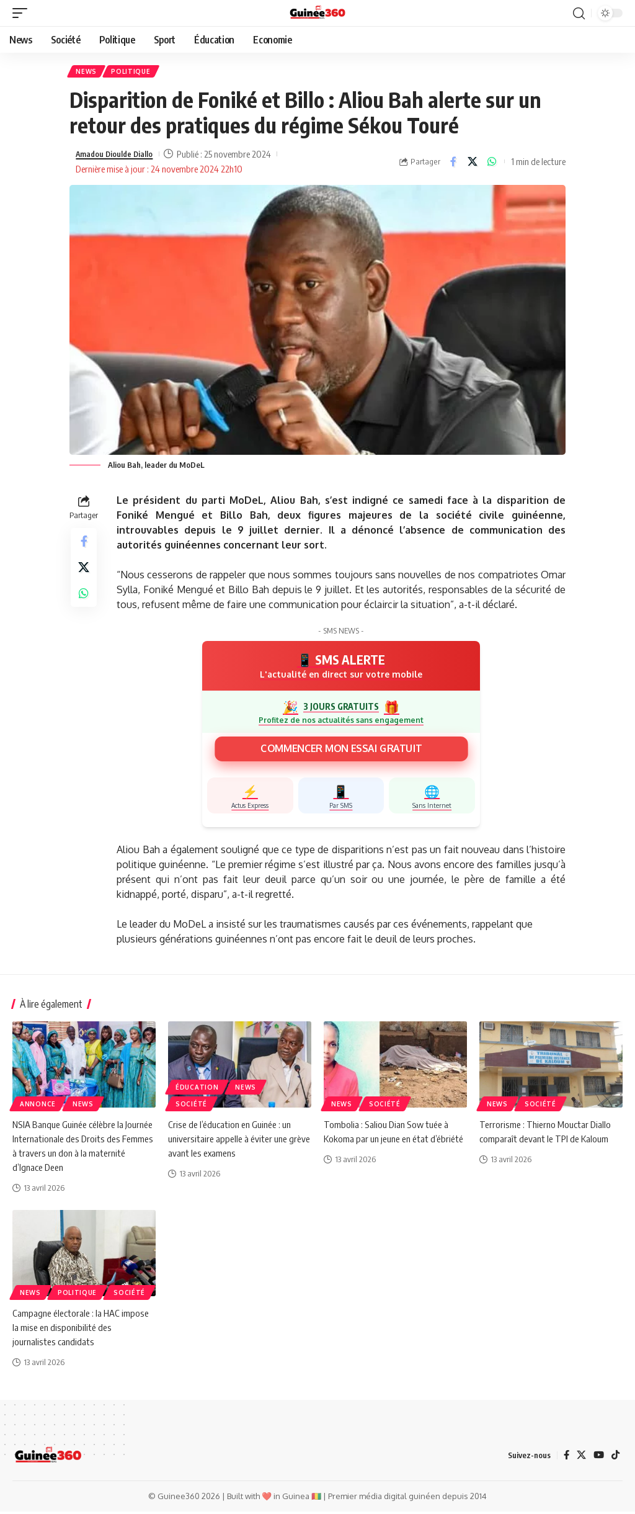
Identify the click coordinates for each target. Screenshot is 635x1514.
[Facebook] (564, 1457)
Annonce (38, 1105)
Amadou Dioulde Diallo (121, 156)
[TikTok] (615, 1457)
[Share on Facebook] (453, 164)
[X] (580, 1457)
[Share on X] (472, 164)
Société (191, 1105)
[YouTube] (597, 1457)
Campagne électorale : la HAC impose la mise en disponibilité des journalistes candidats (82, 1329)
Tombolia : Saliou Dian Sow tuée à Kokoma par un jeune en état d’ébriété (388, 1140)
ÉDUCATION (196, 1089)
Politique (134, 72)
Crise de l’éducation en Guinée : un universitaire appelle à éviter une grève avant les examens (233, 1140)
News (87, 72)
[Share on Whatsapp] (491, 164)
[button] (22, 13)
